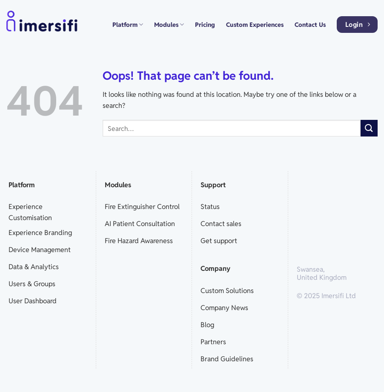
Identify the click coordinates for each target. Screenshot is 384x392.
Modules (169, 24)
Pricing (205, 24)
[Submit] (369, 128)
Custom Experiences (255, 24)
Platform (127, 24)
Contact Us (310, 24)
